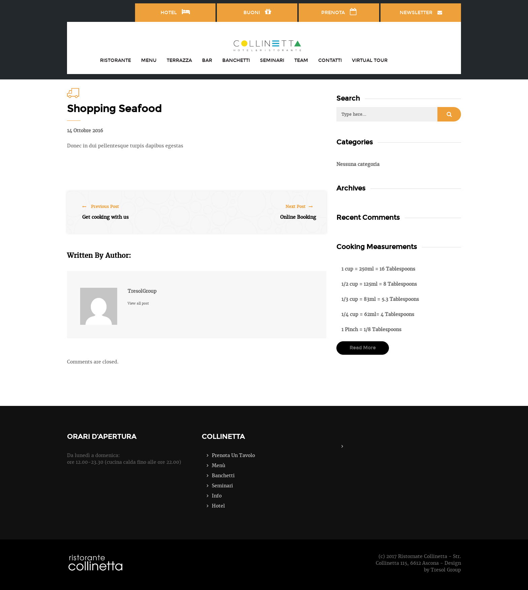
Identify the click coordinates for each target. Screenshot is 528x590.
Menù (218, 465)
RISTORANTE (115, 60)
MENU (149, 60)
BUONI (257, 11)
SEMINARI (272, 60)
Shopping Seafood (114, 109)
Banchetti (223, 476)
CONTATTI (330, 60)
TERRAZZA (179, 60)
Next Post (299, 206)
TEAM (301, 60)
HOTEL (175, 11)
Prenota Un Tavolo (233, 455)
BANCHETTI (236, 60)
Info (217, 496)
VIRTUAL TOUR (370, 60)
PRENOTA (339, 11)
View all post (138, 303)
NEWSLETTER (421, 12)
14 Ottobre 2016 (85, 131)
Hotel (218, 506)
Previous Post (100, 206)
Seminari (222, 486)
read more (363, 348)
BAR (207, 60)
